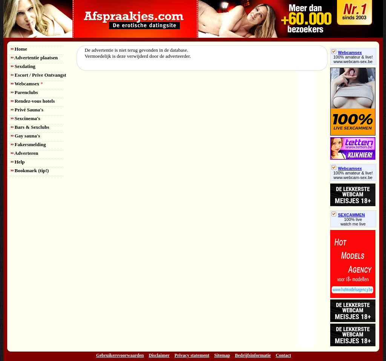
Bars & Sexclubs (30, 127)
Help (18, 162)
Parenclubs (24, 92)
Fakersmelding (28, 144)
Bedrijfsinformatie (253, 355)
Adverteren (24, 153)
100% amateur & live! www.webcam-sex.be (353, 59)
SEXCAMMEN (348, 215)
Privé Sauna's (27, 110)
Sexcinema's (25, 118)
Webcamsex (27, 83)
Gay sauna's (25, 136)
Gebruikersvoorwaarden (120, 355)
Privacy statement (192, 355)
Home (19, 49)
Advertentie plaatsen (34, 57)
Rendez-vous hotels (33, 101)
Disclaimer (159, 355)
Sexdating (23, 66)
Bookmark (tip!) (30, 170)
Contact (283, 355)
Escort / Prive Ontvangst (38, 75)
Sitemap (222, 355)
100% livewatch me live (353, 221)
